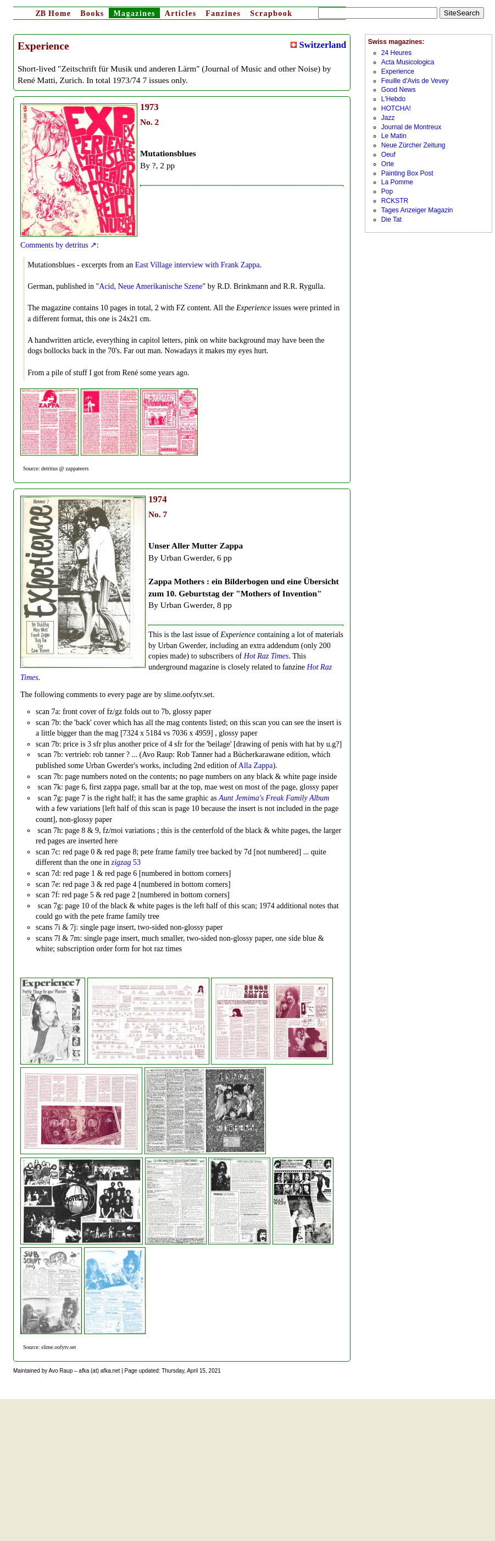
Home (53, 13)
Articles (181, 13)
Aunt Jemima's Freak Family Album (274, 798)
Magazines (134, 13)
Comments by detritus (54, 245)
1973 (149, 107)
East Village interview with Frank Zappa (197, 265)
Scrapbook (271, 13)
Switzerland (318, 45)
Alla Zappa (255, 765)
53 (126, 862)
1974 (157, 499)
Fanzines (223, 13)
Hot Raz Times (266, 656)
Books (92, 13)
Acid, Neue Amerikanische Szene (150, 286)
